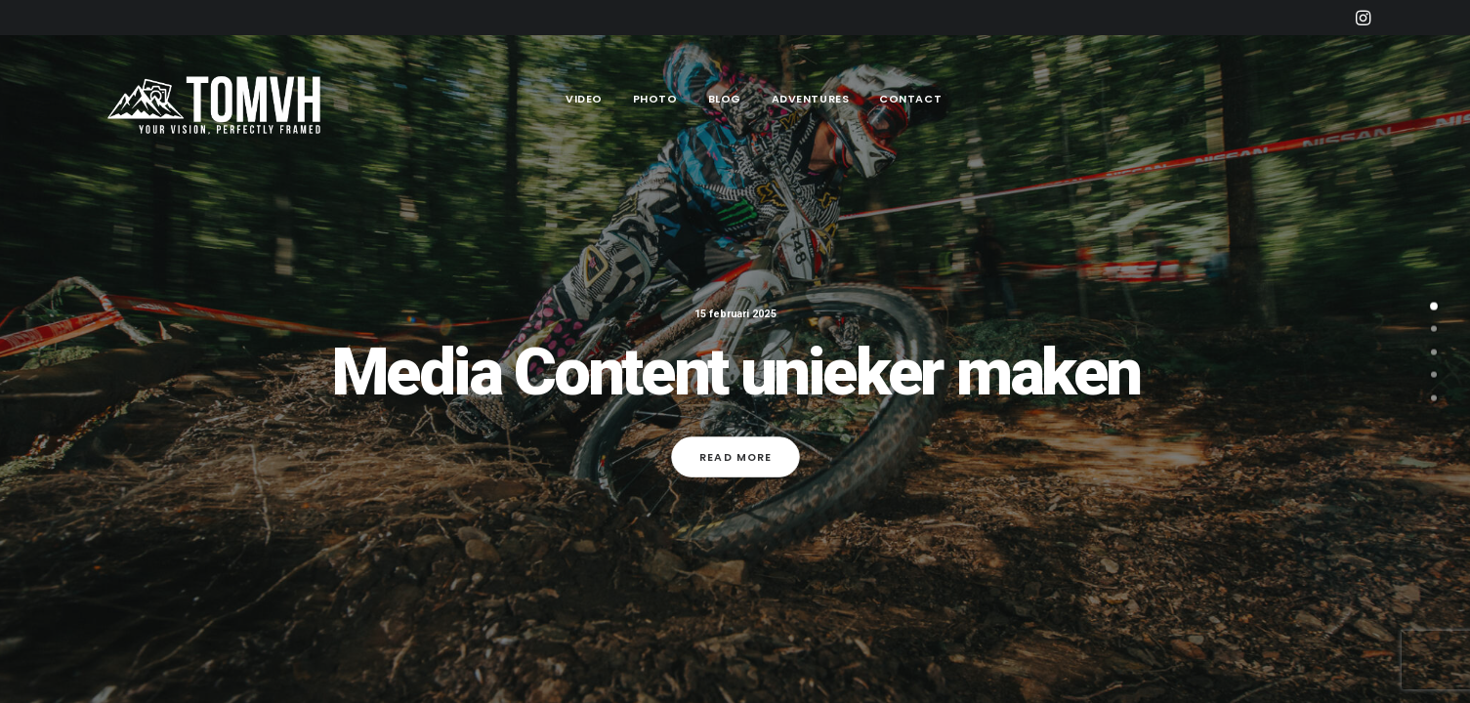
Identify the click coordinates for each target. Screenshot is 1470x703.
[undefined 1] (1434, 332)
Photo (655, 98)
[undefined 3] (1434, 378)
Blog (724, 98)
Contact (910, 98)
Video (584, 98)
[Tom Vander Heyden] (219, 99)
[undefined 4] (1434, 400)
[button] (1363, 17)
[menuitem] (1363, 17)
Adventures (811, 98)
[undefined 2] (1434, 354)
